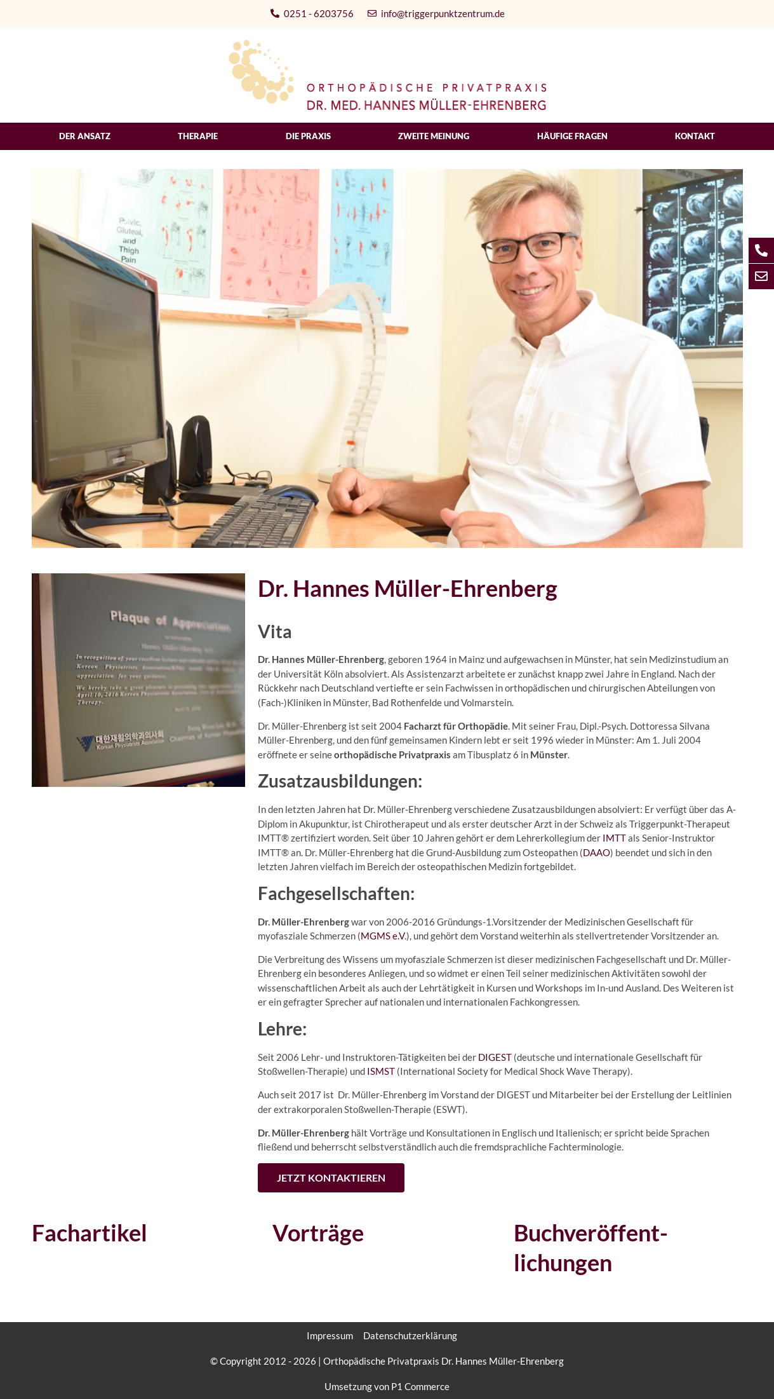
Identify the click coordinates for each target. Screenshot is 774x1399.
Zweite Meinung (433, 136)
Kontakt (695, 136)
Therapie (198, 136)
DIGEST (495, 1057)
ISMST (381, 1071)
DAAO (596, 852)
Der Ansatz (84, 136)
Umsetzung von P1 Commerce (387, 1386)
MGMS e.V (382, 935)
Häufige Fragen (572, 136)
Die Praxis (308, 136)
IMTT (613, 837)
